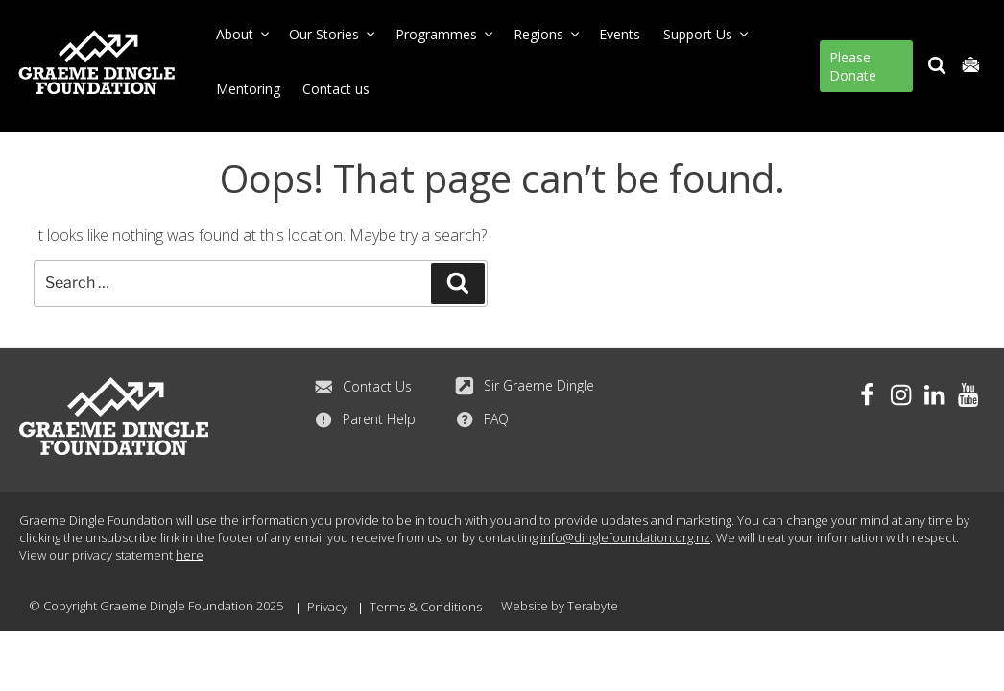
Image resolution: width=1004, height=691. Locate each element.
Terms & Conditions (426, 605)
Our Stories (333, 34)
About (244, 34)
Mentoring (248, 89)
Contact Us (363, 385)
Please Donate (852, 66)
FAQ (482, 418)
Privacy (327, 605)
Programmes (445, 34)
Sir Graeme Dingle (524, 384)
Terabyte (592, 604)
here (189, 553)
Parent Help (365, 418)
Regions (548, 34)
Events (619, 34)
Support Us (707, 34)
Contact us (336, 89)
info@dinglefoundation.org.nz (625, 536)
